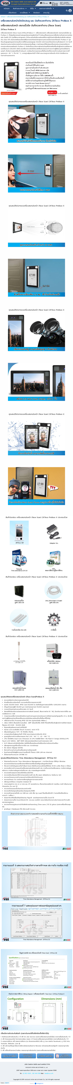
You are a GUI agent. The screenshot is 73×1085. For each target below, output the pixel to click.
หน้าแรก (3, 17)
